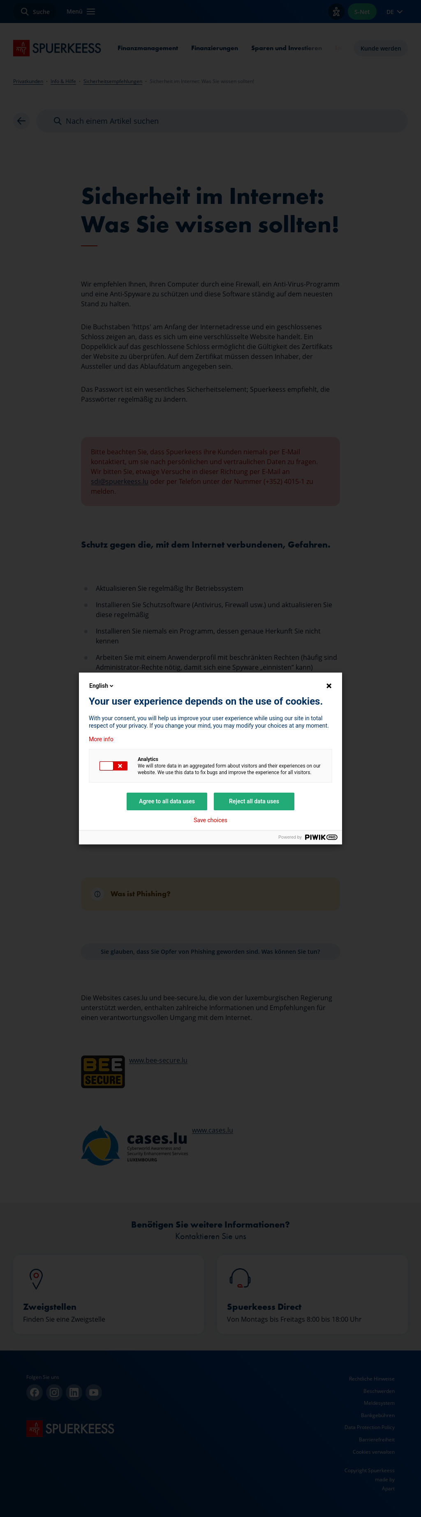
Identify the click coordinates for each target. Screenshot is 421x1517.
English (102, 685)
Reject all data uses (254, 801)
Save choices (210, 820)
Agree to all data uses (167, 801)
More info (101, 739)
